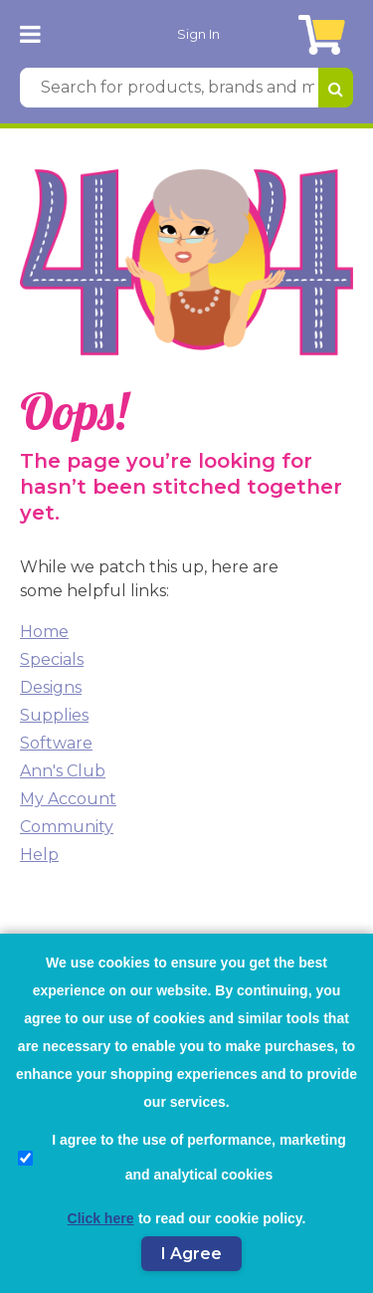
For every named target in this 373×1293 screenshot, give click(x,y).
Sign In (198, 34)
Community (66, 826)
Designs (51, 687)
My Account (68, 798)
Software (56, 743)
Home (44, 631)
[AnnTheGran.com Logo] (77, 34)
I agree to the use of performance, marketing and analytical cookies (182, 1157)
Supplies (54, 715)
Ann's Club (62, 770)
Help (39, 854)
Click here (101, 1218)
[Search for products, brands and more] (169, 88)
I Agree (191, 1253)
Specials (52, 659)
